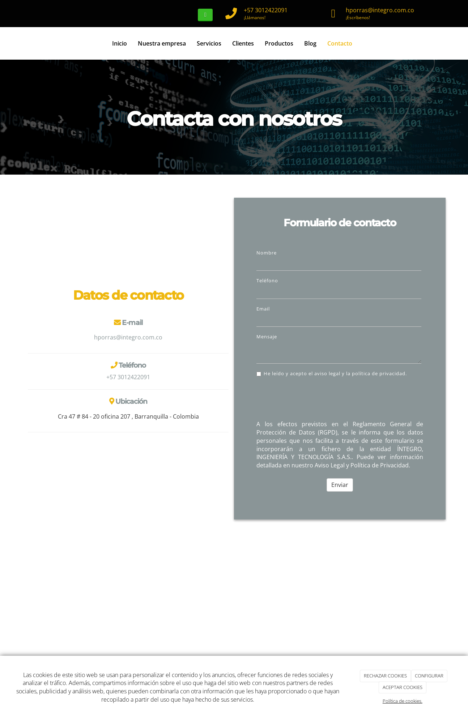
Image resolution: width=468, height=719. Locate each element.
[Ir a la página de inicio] (26, 43)
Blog (310, 43)
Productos (279, 43)
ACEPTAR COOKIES (402, 687)
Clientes (243, 43)
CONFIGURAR (429, 675)
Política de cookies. (402, 701)
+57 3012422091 (266, 10)
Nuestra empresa (162, 43)
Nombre (266, 252)
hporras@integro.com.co (380, 10)
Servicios (209, 43)
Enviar (339, 485)
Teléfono (267, 280)
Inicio (119, 43)
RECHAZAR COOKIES (385, 675)
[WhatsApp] (205, 15)
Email (263, 308)
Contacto (339, 43)
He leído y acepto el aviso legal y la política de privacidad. (331, 373)
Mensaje (266, 336)
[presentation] (311, 400)
